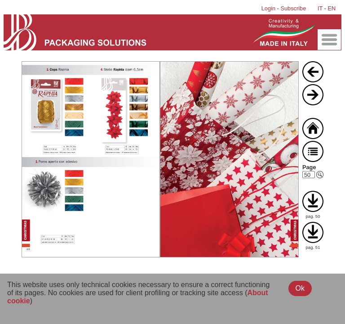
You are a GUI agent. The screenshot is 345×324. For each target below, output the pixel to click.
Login (268, 8)
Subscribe (293, 8)
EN (331, 8)
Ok (300, 288)
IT (320, 8)
